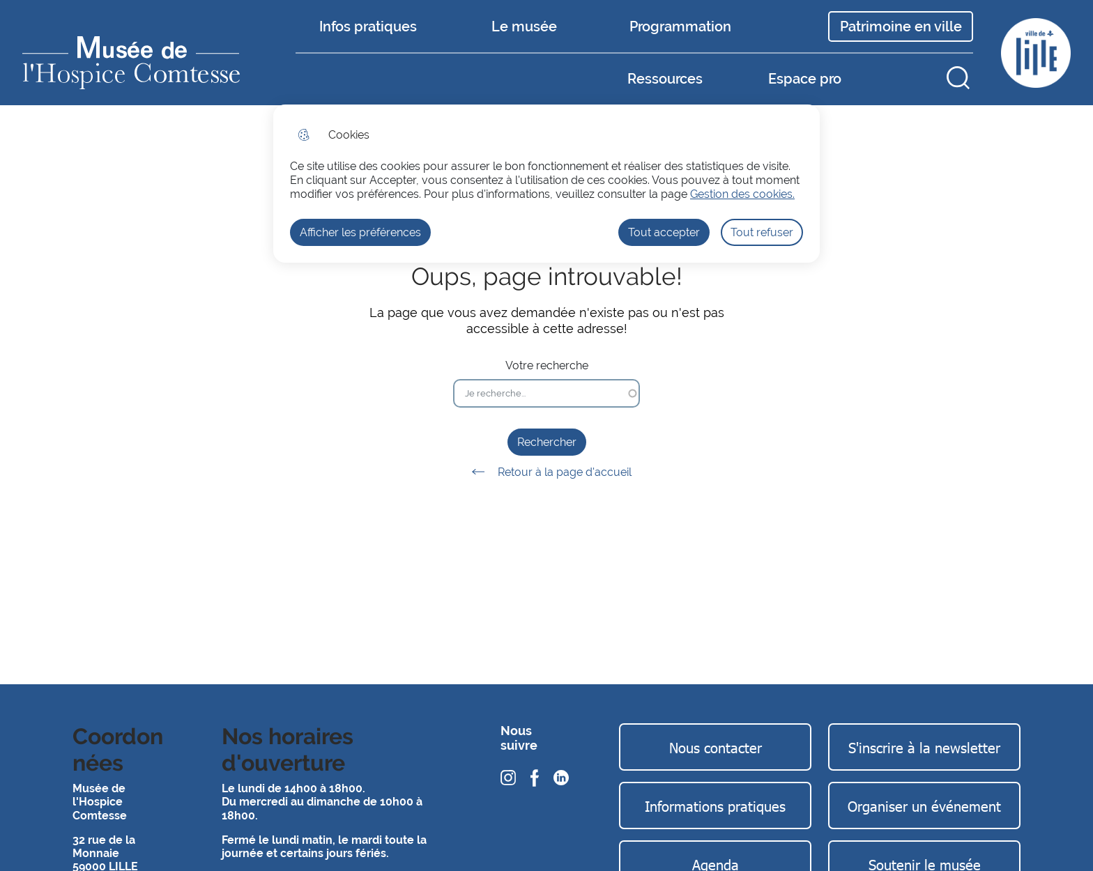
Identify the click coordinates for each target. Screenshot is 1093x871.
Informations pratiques (715, 805)
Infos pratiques (368, 26)
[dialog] (546, 184)
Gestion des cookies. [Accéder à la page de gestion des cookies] (742, 194)
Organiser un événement (924, 805)
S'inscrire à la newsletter (924, 747)
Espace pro (804, 78)
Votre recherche (546, 365)
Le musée (524, 26)
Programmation (680, 26)
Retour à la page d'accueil (547, 472)
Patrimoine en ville (901, 26)
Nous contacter (715, 747)
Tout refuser (762, 232)
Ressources (665, 78)
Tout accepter (664, 232)
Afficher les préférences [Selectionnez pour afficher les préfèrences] (360, 232)
